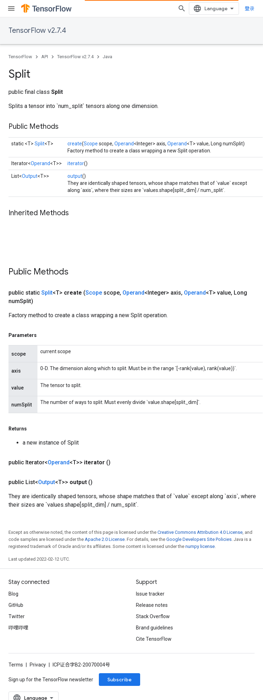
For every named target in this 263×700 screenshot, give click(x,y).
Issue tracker (150, 594)
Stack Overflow (153, 616)
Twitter (16, 616)
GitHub (15, 605)
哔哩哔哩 (18, 627)
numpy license (200, 546)
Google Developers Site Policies (199, 539)
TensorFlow (20, 56)
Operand (124, 143)
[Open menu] (11, 8)
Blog (13, 594)
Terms (15, 665)
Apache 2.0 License (105, 539)
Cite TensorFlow (154, 639)
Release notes (152, 605)
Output (29, 176)
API (44, 56)
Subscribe (119, 679)
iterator (75, 163)
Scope (91, 143)
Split (39, 143)
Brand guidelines (154, 627)
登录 (250, 8)
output (74, 176)
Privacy (38, 665)
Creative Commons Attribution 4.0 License (200, 532)
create (74, 143)
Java (107, 56)
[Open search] (182, 8)
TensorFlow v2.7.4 (37, 30)
